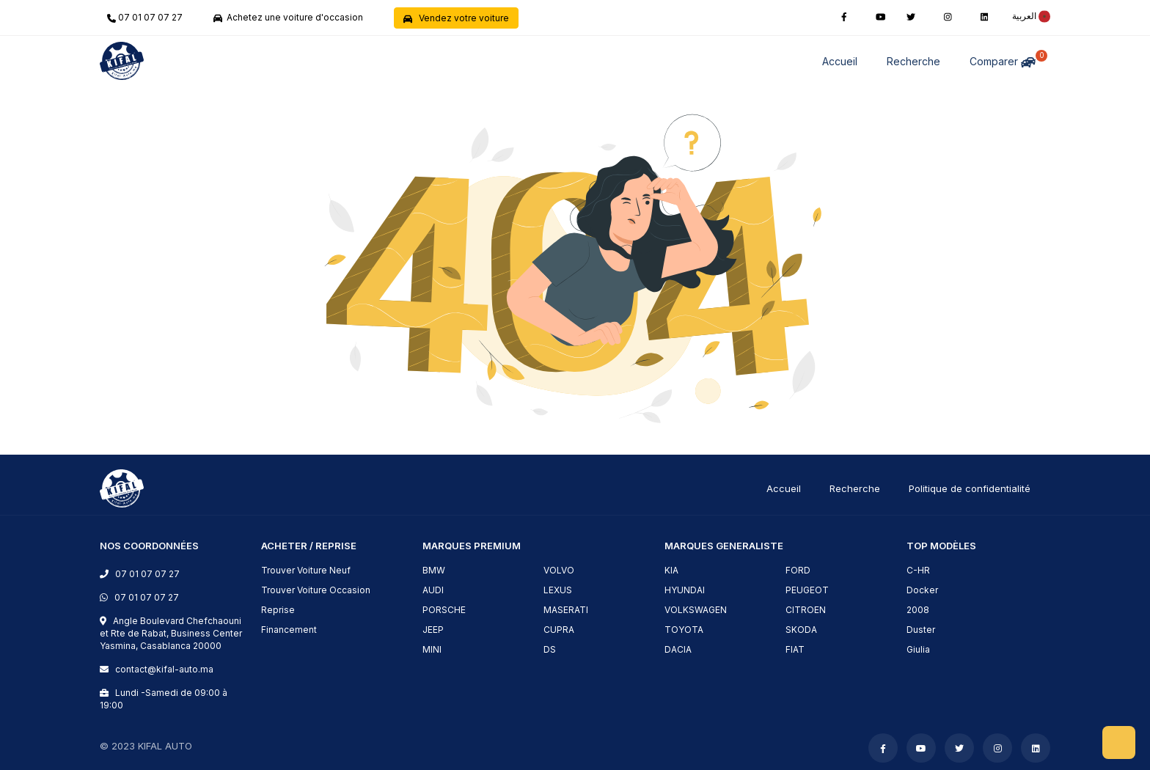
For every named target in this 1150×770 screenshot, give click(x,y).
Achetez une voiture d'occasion (288, 17)
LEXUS (557, 589)
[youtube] (881, 15)
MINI (432, 649)
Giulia (918, 649)
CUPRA (558, 629)
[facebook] (844, 15)
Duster (921, 629)
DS (549, 649)
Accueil (839, 61)
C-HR (918, 570)
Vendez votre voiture (456, 17)
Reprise (278, 609)
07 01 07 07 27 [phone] (145, 17)
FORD (797, 570)
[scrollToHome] (1118, 742)
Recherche (913, 61)
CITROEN (805, 609)
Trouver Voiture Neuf (306, 570)
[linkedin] (985, 15)
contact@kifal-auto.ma (162, 669)
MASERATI (565, 609)
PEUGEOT (807, 589)
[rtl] (1027, 15)
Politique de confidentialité (969, 488)
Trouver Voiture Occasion (315, 589)
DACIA (678, 649)
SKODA (801, 629)
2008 (918, 609)
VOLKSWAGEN (695, 609)
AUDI (433, 589)
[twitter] (911, 15)
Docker (922, 589)
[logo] (122, 487)
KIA (671, 570)
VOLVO (558, 570)
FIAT (795, 649)
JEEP (433, 629)
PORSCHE (444, 609)
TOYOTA (683, 629)
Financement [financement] (289, 629)
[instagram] (948, 15)
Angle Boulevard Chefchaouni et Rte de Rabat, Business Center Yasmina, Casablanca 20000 (171, 633)
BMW (433, 570)
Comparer (1005, 58)
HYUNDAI (684, 589)
